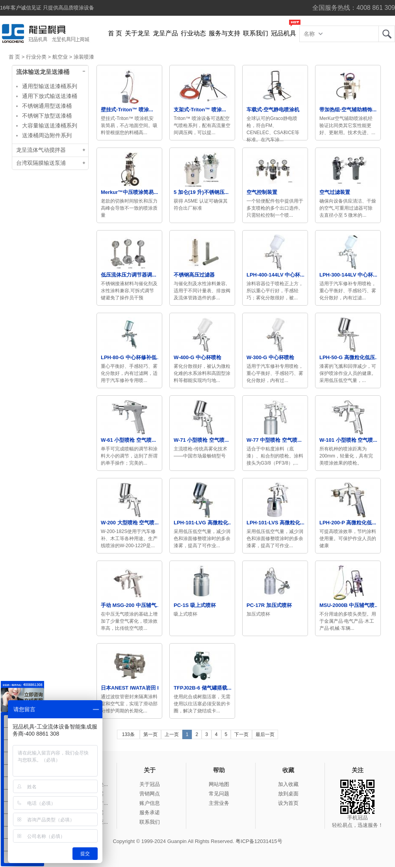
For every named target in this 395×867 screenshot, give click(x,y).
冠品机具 (283, 33)
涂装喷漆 (84, 57)
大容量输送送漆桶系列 (49, 125)
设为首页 (288, 803)
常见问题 (219, 794)
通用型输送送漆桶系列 (49, 86)
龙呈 (387, 34)
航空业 (60, 57)
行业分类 (36, 57)
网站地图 (219, 784)
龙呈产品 (165, 33)
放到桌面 (288, 794)
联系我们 (255, 33)
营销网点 (149, 794)
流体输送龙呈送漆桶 (42, 72)
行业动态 (193, 33)
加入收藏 (288, 784)
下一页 (241, 734)
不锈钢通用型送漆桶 (47, 106)
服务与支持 (224, 33)
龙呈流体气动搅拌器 (41, 150)
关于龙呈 (137, 33)
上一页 (172, 734)
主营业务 (219, 803)
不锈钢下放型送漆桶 (47, 116)
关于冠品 (149, 784)
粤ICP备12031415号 (259, 841)
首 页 (115, 33)
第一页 (150, 734)
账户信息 (149, 803)
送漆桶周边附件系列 (47, 135)
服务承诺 (149, 812)
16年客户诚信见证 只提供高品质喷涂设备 (47, 8)
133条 (128, 734)
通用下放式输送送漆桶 (49, 96)
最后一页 (265, 734)
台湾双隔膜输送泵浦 (41, 163)
